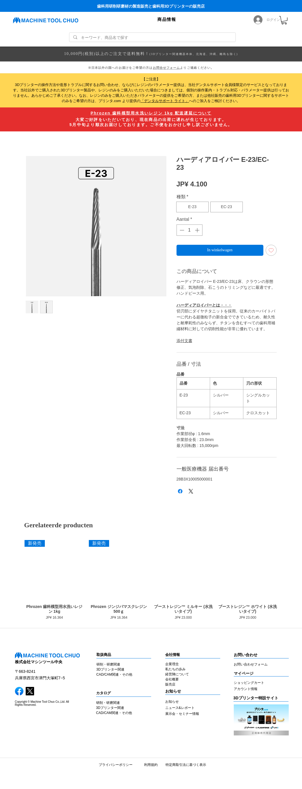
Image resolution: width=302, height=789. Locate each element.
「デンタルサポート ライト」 (164, 101)
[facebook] (19, 691)
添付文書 (184, 340)
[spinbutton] (189, 230)
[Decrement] (181, 230)
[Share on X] (191, 491)
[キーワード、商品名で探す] (152, 38)
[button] (166, 19)
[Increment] (198, 230)
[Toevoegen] (271, 250)
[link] (284, 20)
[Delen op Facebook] (180, 491)
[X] (30, 691)
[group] (151, 581)
